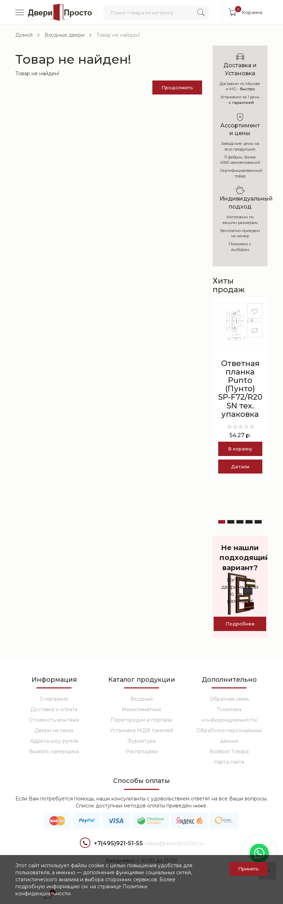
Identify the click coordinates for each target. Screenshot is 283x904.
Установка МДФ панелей (141, 730)
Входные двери (64, 35)
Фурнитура (141, 741)
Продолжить (177, 87)
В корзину (240, 448)
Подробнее (240, 623)
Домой (24, 35)
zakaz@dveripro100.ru (173, 843)
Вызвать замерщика (54, 751)
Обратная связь (229, 699)
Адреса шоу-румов (54, 741)
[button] (221, 522)
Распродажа (142, 751)
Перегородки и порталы (141, 720)
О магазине (54, 699)
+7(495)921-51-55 (111, 843)
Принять (248, 868)
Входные (141, 699)
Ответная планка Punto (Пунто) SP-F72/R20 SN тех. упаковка (240, 389)
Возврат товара (229, 751)
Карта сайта (229, 762)
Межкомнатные (141, 709)
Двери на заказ (54, 730)
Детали (240, 466)
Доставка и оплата (53, 709)
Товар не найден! (118, 35)
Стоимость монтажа (54, 720)
